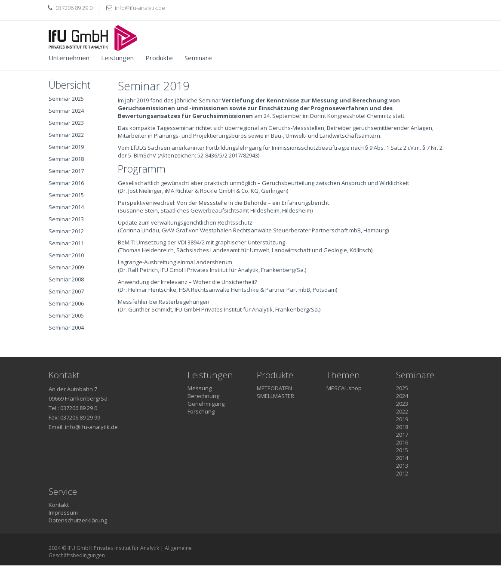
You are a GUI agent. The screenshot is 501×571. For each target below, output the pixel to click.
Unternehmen (69, 57)
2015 (402, 450)
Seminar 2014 (66, 207)
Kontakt (59, 505)
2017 (402, 434)
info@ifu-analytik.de (140, 8)
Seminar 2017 (66, 171)
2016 (402, 442)
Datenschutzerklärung (78, 520)
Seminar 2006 (66, 303)
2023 (402, 403)
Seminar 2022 (66, 135)
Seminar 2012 (66, 231)
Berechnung (203, 396)
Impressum (63, 512)
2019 (402, 419)
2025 (402, 388)
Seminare (198, 57)
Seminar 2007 (66, 291)
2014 (402, 458)
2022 (402, 411)
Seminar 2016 (66, 183)
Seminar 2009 (66, 267)
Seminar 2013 (66, 219)
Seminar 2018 (66, 159)
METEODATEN (274, 388)
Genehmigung (205, 403)
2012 (402, 473)
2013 (402, 465)
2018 (402, 427)
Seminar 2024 (66, 110)
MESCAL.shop (344, 388)
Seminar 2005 (66, 315)
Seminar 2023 (66, 123)
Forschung (201, 411)
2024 (402, 396)
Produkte (159, 57)
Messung (199, 388)
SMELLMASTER (275, 396)
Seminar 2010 (66, 255)
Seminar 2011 (66, 243)
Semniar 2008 (66, 279)
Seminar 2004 (66, 327)
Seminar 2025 (66, 98)
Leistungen (117, 57)
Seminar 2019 (66, 147)
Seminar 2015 (66, 195)
